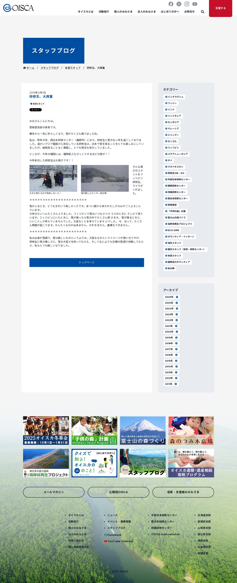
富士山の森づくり (175, 217)
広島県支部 (204, 547)
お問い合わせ (76, 540)
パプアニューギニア (176, 154)
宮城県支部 (204, 521)
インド (170, 109)
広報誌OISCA (118, 492)
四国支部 (203, 553)
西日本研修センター (176, 198)
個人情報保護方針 (78, 547)
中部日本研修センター (177, 179)
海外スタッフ (173, 243)
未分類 (170, 268)
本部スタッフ (73, 67)
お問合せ (189, 11)
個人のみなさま (123, 11)
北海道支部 (204, 515)
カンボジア (172, 122)
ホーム (29, 67)
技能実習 (171, 204)
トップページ (86, 262)
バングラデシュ (174, 96)
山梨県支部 (204, 527)
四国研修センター (175, 192)
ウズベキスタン (174, 166)
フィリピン (172, 147)
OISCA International (165, 534)
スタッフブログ (54, 50)
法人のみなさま (147, 11)
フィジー (171, 103)
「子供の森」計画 (175, 211)
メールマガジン (53, 492)
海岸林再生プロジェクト (178, 223)
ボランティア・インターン (179, 236)
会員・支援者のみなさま (183, 492)
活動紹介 (104, 11)
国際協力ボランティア (177, 262)
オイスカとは (85, 11)
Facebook (114, 534)
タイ (168, 160)
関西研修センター (175, 185)
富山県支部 (204, 534)
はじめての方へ (170, 11)
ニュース (112, 515)
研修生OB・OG (174, 173)
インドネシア (173, 116)
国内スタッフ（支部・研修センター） (185, 249)
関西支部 (203, 540)
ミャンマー (172, 135)
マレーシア (172, 128)
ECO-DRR (172, 230)
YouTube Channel (120, 541)
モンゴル (171, 141)
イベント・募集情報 (119, 521)
